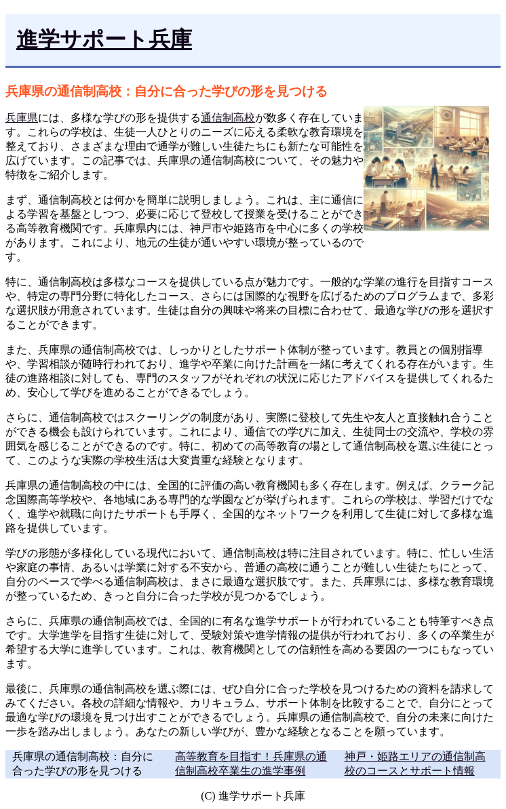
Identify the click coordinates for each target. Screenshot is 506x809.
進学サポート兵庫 (104, 39)
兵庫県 (21, 117)
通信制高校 (228, 117)
